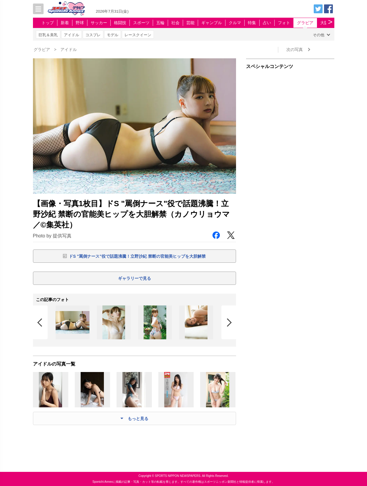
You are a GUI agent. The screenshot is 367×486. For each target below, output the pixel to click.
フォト (284, 22)
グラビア (305, 22)
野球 (80, 22)
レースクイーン (137, 35)
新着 (65, 22)
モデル (112, 35)
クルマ (235, 22)
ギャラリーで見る (134, 278)
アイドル (71, 35)
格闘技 (120, 22)
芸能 (190, 22)
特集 (252, 22)
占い (267, 22)
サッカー (99, 22)
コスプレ (93, 35)
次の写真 (294, 49)
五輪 (160, 22)
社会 (175, 22)
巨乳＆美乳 (48, 35)
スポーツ (141, 22)
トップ (47, 22)
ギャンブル (211, 22)
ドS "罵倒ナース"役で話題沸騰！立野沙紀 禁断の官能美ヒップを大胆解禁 (137, 256)
